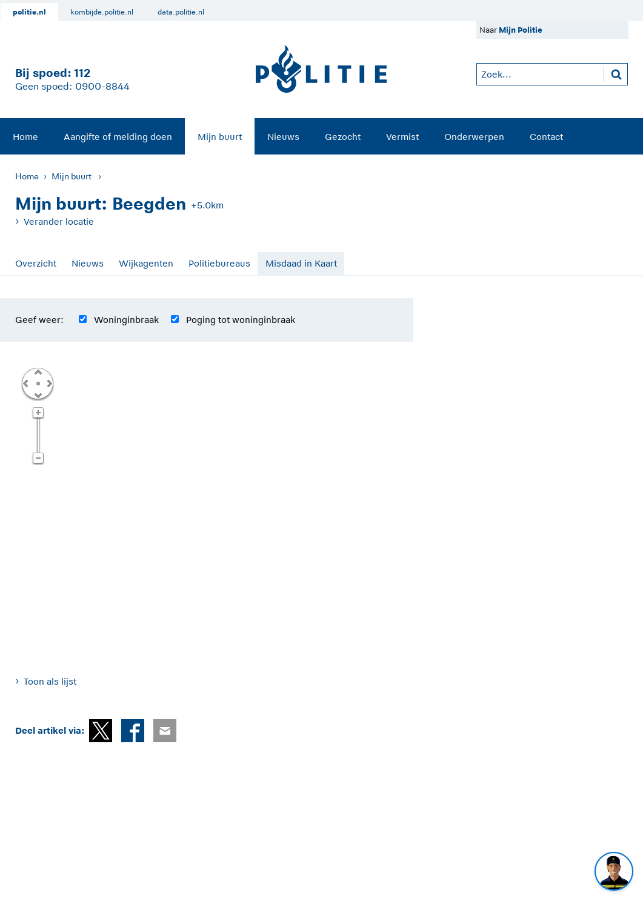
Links (25, 383)
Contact (546, 136)
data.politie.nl (181, 12)
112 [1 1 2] (82, 73)
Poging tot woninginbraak (240, 319)
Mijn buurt (220, 136)
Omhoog (37, 371)
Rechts (48, 383)
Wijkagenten (146, 263)
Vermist (402, 136)
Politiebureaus (219, 263)
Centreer (37, 383)
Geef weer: (39, 319)
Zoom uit (38, 459)
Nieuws (283, 136)
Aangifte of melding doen (118, 136)
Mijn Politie (520, 30)
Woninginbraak (126, 319)
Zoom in (38, 413)
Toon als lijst (50, 681)
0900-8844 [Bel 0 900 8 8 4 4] (102, 87)
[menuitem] (25, 136)
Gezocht (343, 136)
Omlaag (37, 394)
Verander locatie (59, 221)
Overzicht (35, 263)
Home (25, 136)
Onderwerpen (474, 136)
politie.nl (29, 12)
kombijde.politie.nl (101, 12)
